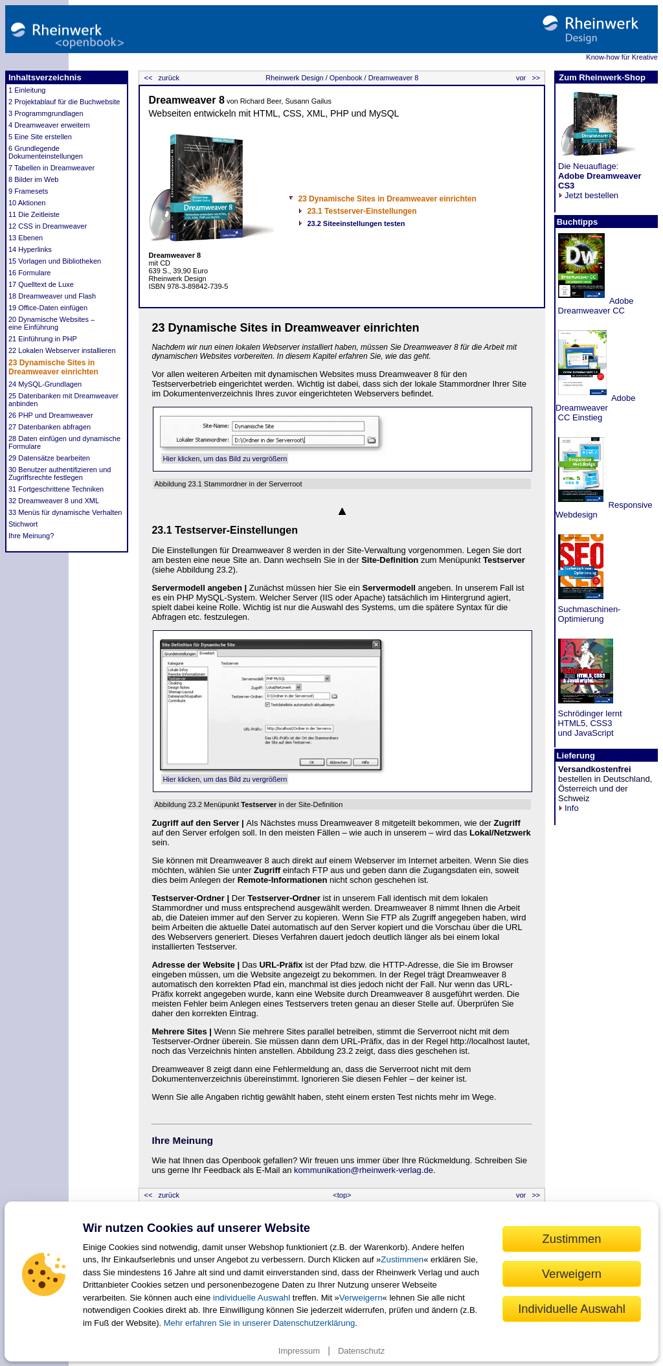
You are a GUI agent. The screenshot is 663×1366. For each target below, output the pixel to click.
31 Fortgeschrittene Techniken (56, 489)
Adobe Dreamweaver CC (595, 305)
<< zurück (160, 78)
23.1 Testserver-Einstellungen (361, 211)
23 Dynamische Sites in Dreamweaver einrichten (53, 367)
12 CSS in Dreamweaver (47, 226)
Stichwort (23, 524)
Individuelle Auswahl (571, 1308)
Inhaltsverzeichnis (45, 77)
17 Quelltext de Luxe (41, 284)
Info (568, 808)
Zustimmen (402, 1259)
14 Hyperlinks (30, 249)
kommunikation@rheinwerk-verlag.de (363, 1170)
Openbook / (347, 78)
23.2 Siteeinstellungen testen (356, 223)
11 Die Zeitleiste (34, 214)
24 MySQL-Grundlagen (45, 384)
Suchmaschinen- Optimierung (588, 614)
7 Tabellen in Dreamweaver (51, 168)
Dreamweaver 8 (392, 78)
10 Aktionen (27, 203)
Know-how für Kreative (622, 57)
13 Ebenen (25, 238)
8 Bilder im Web (33, 179)
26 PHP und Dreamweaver (50, 415)
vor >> (529, 78)
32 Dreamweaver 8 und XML (53, 501)
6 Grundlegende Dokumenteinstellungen (45, 152)
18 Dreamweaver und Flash (52, 296)
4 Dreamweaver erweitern (49, 125)
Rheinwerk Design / (296, 78)
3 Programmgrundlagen (46, 113)
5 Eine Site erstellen (40, 137)
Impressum (299, 1351)
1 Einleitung (27, 90)
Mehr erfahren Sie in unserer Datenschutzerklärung (259, 1323)
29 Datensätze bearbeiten (49, 458)
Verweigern (361, 1298)
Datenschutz (361, 1351)
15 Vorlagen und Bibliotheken (54, 261)
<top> (342, 1195)
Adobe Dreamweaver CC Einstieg (596, 407)
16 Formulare (29, 273)
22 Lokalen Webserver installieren (62, 350)
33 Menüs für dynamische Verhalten (65, 512)
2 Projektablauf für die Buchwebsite (64, 102)
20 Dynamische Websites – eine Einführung (51, 323)
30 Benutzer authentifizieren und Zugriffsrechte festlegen (59, 473)
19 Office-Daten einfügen (47, 308)
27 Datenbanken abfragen (49, 427)
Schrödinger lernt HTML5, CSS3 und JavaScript (589, 723)
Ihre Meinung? (31, 536)
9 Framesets (28, 191)
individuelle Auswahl (251, 1298)
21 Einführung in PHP (42, 339)
